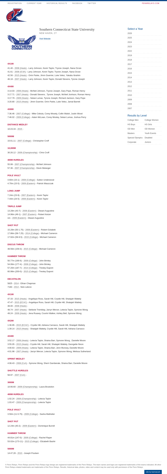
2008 (130, 104)
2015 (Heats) (21, 75)
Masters (131, 133)
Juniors (148, 142)
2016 (130, 69)
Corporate (132, 142)
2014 (16, 283)
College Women (152, 120)
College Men (133, 120)
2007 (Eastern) (28, 195)
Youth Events (150, 133)
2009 (130, 99)
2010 (20, 453)
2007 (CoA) (20, 375)
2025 (130, 38)
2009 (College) (23, 117)
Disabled (148, 138)
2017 (130, 64)
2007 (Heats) (21, 79)
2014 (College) (32, 233)
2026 (130, 33)
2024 (130, 42)
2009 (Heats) (22, 98)
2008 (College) (28, 180)
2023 (130, 46)
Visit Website (45, 39)
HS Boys (131, 124)
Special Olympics (135, 138)
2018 (130, 60)
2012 (130, 86)
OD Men (131, 129)
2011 (130, 91)
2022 (130, 51)
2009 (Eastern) (28, 183)
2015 (20, 129)
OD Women (150, 129)
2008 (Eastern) (28, 199)
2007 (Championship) (24, 164)
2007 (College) (23, 113)
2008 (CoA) (21, 363)
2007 (130, 108)
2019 (130, 55)
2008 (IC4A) (20, 71)
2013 (130, 82)
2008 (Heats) (21, 68)
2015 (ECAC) (21, 302)
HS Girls (148, 124)
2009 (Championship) (27, 152)
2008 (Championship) (26, 398)
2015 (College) (31, 237)
